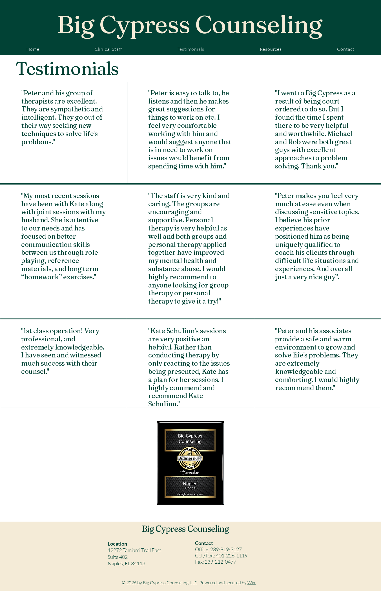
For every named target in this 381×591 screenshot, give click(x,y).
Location (117, 544)
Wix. (251, 582)
